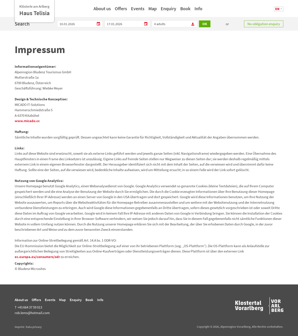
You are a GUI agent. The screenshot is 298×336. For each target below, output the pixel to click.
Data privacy (34, 326)
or (227, 24)
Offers (121, 10)
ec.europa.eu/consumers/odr (37, 256)
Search (22, 23)
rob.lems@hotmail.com (32, 312)
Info (198, 10)
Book (185, 10)
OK (204, 24)
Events (137, 10)
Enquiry (168, 10)
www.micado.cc (27, 120)
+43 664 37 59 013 (28, 307)
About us (102, 10)
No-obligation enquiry (263, 24)
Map (152, 10)
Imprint (19, 326)
